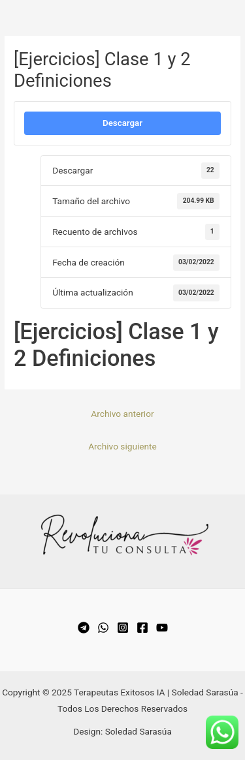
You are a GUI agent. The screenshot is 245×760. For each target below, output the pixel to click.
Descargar (122, 123)
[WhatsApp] (103, 627)
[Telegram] (84, 627)
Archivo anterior (122, 413)
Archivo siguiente (122, 446)
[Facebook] (142, 627)
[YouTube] (162, 627)
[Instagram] (123, 627)
